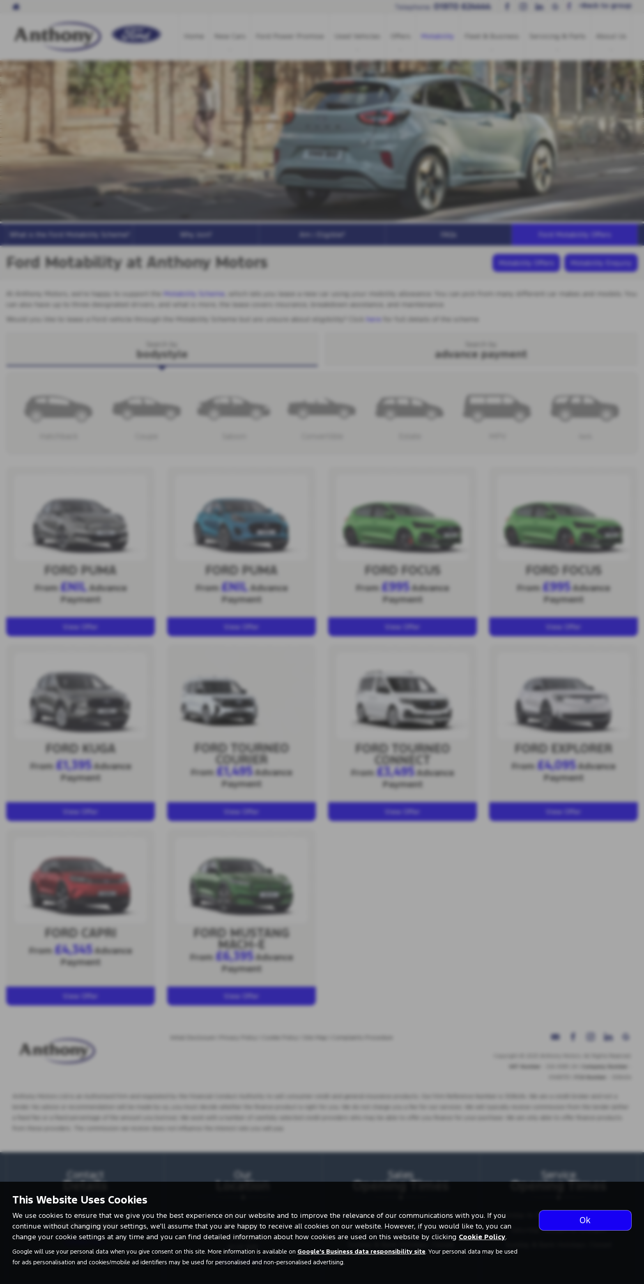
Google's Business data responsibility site (361, 1251)
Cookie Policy (482, 1236)
